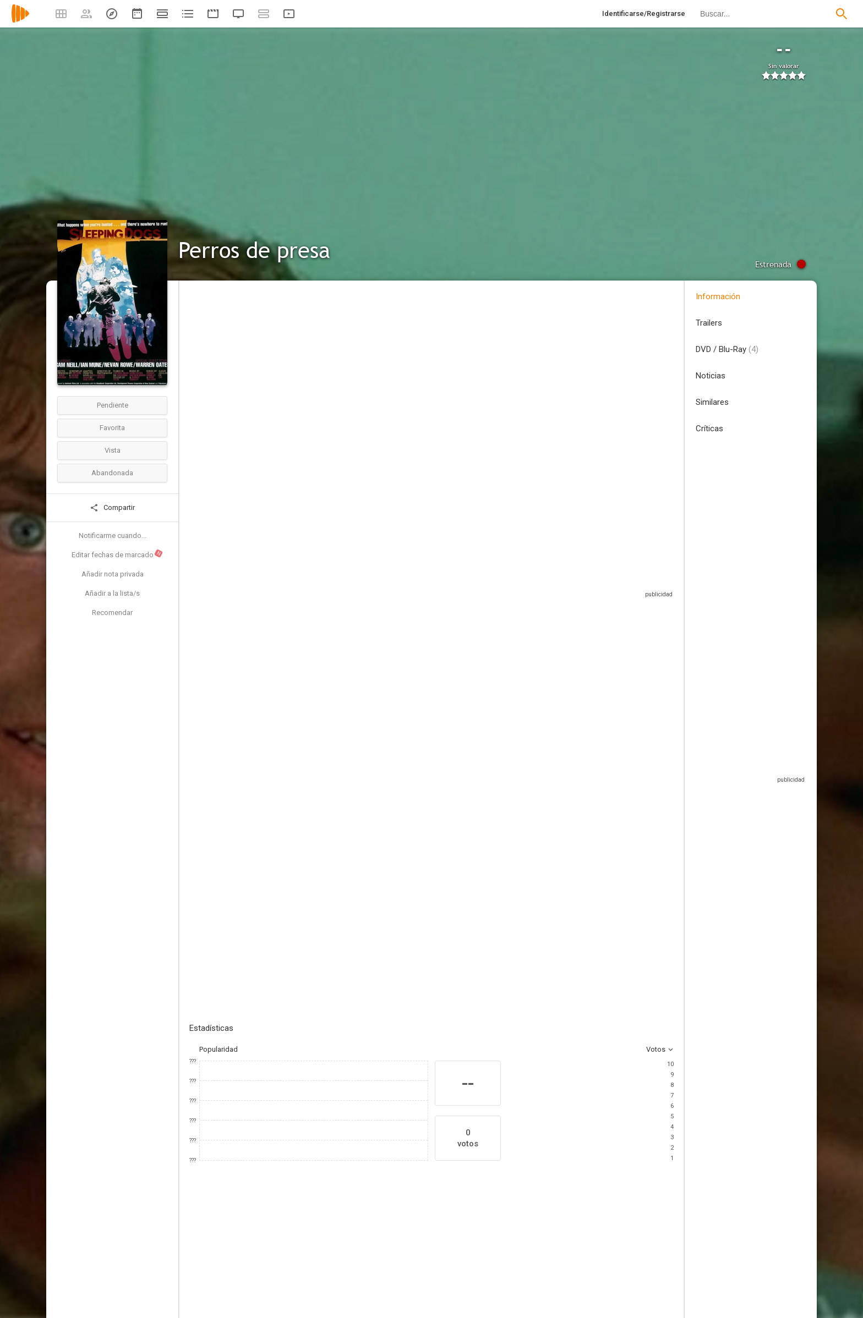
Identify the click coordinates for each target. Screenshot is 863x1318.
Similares (712, 402)
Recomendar (112, 612)
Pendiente (112, 405)
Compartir (112, 507)
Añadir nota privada (112, 574)
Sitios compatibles (556, 572)
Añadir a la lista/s (112, 593)
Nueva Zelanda (213, 362)
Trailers (709, 323)
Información (718, 296)
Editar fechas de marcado (117, 554)
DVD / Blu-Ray (727, 349)
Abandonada (112, 473)
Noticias (710, 376)
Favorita (112, 428)
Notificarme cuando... (112, 535)
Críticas (709, 428)
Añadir (271, 768)
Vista (113, 450)
